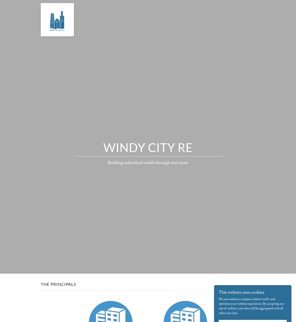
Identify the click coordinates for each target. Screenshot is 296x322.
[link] (57, 4)
